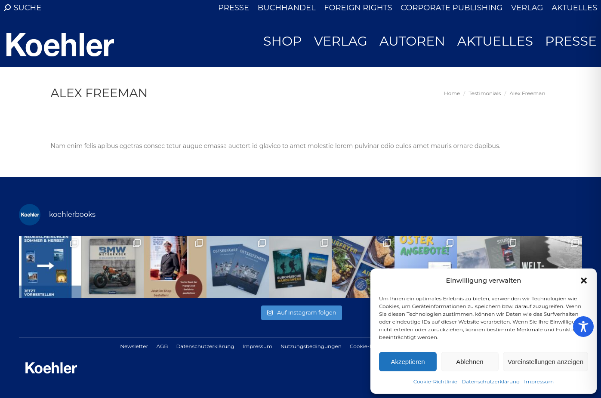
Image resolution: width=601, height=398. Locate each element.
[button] (583, 280)
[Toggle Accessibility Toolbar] (583, 326)
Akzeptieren (408, 361)
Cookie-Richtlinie (435, 381)
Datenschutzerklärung (491, 381)
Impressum (539, 381)
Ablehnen (469, 361)
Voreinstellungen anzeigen (545, 361)
